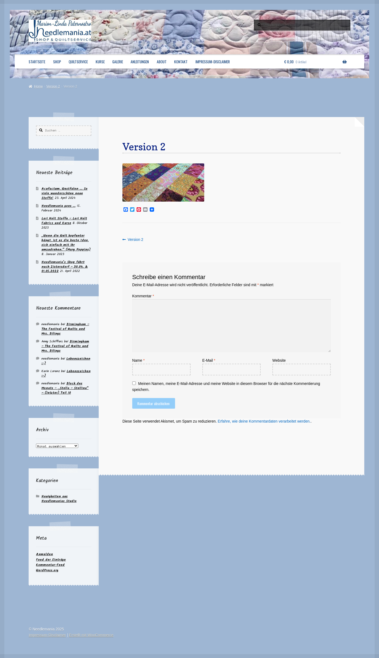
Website (279, 360)
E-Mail (208, 360)
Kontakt (181, 61)
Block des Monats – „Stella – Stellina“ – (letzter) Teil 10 (65, 388)
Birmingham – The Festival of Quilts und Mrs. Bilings (65, 329)
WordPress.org (47, 570)
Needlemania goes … (58, 205)
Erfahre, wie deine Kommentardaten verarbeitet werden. (264, 421)
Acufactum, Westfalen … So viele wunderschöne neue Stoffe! (64, 193)
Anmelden (44, 554)
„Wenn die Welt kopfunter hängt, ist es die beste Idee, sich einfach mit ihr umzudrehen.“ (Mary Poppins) (66, 242)
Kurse (100, 61)
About (162, 61)
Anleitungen (140, 61)
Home (38, 86)
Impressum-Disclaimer (212, 61)
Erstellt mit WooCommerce (91, 635)
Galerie (117, 61)
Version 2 (53, 86)
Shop (57, 61)
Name (138, 360)
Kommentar (143, 296)
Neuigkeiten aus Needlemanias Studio (59, 499)
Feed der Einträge (51, 559)
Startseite (37, 61)
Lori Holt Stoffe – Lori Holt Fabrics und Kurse (64, 221)
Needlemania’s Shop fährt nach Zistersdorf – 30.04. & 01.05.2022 (64, 266)
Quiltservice (78, 61)
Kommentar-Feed (50, 564)
